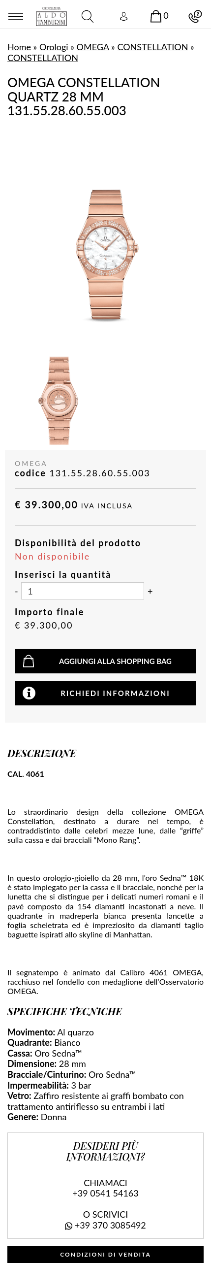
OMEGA (93, 46)
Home (19, 46)
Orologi (53, 46)
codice (30, 473)
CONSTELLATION (152, 46)
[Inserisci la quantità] (82, 590)
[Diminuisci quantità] (16, 591)
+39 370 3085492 (110, 1225)
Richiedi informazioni (115, 693)
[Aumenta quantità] (150, 591)
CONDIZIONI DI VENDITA (105, 1254)
